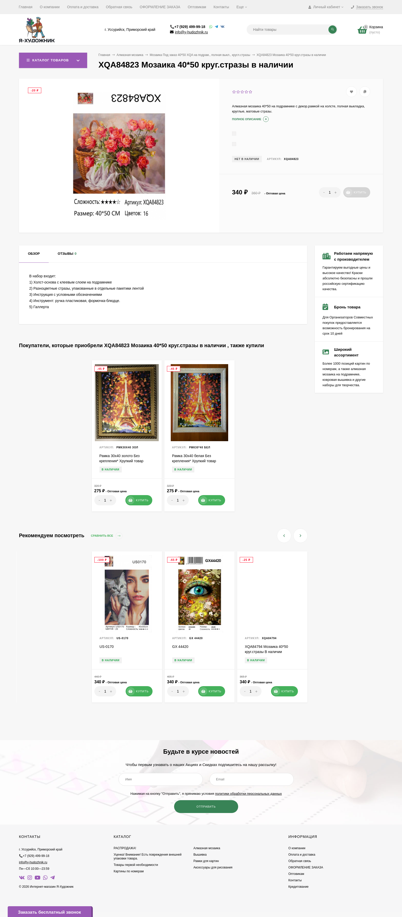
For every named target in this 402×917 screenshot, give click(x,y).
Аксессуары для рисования (212, 867)
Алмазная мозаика (130, 55)
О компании (49, 7)
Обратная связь (119, 7)
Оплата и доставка (82, 7)
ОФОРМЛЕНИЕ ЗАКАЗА (160, 7)
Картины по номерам (129, 871)
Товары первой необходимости (136, 865)
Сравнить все (107, 535)
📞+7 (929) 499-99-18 (187, 27)
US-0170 (106, 647)
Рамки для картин (206, 861)
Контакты (221, 7)
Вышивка (200, 854)
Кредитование (298, 886)
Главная (25, 7)
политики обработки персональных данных (248, 794)
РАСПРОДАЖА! (125, 848)
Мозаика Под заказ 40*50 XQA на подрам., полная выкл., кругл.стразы (200, 55)
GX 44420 (180, 647)
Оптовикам (197, 7)
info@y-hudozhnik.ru (191, 32)
